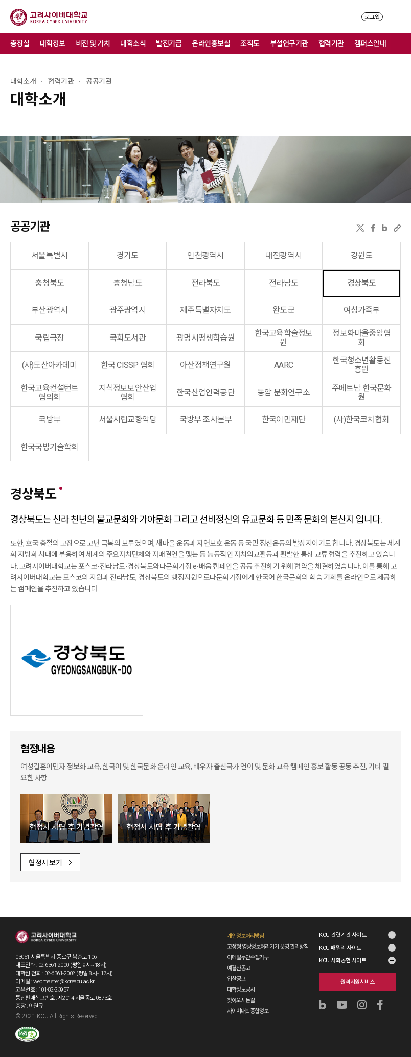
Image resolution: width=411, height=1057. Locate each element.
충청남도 (127, 283)
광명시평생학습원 (205, 338)
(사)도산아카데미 (49, 365)
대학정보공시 (241, 989)
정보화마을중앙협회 (361, 337)
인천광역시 (205, 255)
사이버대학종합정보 (247, 1011)
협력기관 (331, 43)
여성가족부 (362, 310)
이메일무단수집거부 (247, 957)
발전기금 (168, 43)
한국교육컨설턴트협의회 (49, 392)
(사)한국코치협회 (361, 419)
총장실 (20, 43)
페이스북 (373, 228)
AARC (283, 365)
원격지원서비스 (357, 982)
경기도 (128, 255)
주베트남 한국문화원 (362, 392)
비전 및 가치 (93, 43)
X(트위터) (360, 228)
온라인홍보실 (211, 43)
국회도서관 (127, 338)
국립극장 (49, 338)
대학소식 (133, 43)
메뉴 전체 (401, 43)
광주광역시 (127, 310)
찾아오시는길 (241, 1000)
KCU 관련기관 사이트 (342, 935)
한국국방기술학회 (49, 447)
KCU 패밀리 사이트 (340, 947)
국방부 (49, 419)
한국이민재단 (283, 419)
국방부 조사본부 (205, 419)
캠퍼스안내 (370, 43)
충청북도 (49, 283)
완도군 (283, 310)
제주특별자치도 (205, 310)
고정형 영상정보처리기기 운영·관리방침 (267, 946)
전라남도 (283, 283)
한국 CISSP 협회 (127, 365)
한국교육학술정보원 (284, 337)
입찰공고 (236, 979)
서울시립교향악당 (128, 419)
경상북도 (361, 283)
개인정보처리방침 (245, 936)
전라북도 (205, 283)
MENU (396, 16)
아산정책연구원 (205, 365)
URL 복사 (397, 228)
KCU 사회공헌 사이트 (342, 960)
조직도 (250, 43)
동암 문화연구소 (283, 392)
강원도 (362, 255)
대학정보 (52, 43)
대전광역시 (283, 255)
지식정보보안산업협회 (128, 392)
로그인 (372, 17)
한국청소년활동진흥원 (361, 364)
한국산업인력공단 (205, 392)
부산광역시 (49, 310)
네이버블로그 (384, 228)
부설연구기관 (289, 43)
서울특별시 (49, 255)
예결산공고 (238, 968)
